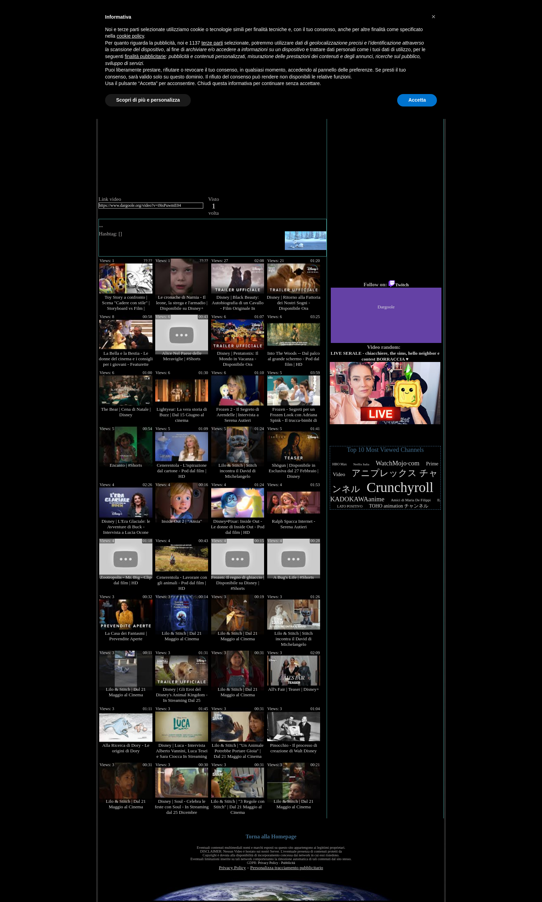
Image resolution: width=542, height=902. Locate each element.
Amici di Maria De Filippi (411, 500)
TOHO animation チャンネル (399, 506)
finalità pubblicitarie (145, 56)
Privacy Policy (268, 863)
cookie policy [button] (130, 36)
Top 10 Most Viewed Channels (385, 449)
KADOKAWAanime (357, 499)
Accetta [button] (417, 100)
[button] (433, 16)
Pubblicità (288, 863)
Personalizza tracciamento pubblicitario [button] (286, 867)
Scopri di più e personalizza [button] (148, 100)
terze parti (212, 43)
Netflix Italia (361, 464)
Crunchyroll (399, 487)
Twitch (398, 284)
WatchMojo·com (398, 463)
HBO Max (339, 464)
